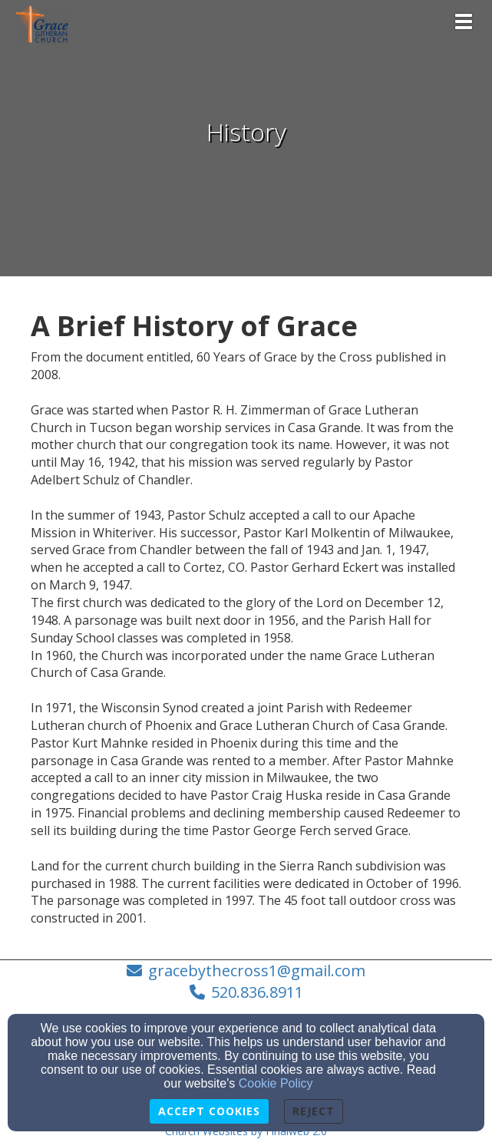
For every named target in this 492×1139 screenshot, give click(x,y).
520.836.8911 (257, 992)
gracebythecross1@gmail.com (256, 970)
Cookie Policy (276, 1083)
